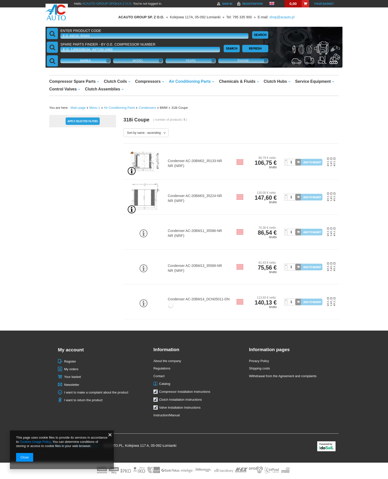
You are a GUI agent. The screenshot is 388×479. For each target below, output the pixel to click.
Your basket (324, 3)
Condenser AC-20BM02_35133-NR (195, 161)
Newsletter (71, 385)
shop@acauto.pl (281, 17)
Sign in (227, 3)
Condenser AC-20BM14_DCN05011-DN (199, 299)
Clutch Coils (115, 81)
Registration (252, 3)
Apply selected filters (83, 121)
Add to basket (312, 162)
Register (70, 361)
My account (71, 349)
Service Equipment (313, 81)
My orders (71, 369)
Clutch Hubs (275, 81)
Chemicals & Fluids (237, 81)
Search (260, 35)
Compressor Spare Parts (72, 81)
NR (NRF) (176, 166)
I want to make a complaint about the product (96, 392)
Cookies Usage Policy (35, 442)
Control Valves (63, 89)
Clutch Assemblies (102, 89)
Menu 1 (94, 108)
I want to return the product (83, 400)
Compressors (148, 81)
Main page (78, 108)
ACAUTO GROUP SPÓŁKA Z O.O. (107, 3)
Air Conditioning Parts (190, 81)
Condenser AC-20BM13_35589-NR (195, 266)
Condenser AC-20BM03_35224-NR (195, 196)
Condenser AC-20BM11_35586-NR (195, 231)
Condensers (147, 108)
